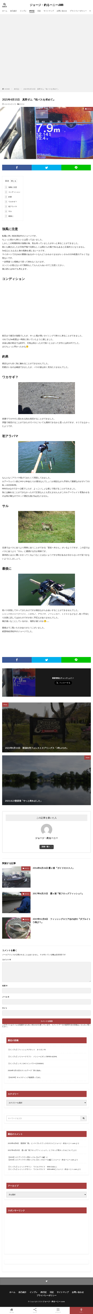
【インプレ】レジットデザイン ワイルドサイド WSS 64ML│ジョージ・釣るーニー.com (42, 1169)
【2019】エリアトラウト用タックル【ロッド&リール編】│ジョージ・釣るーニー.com (41, 1160)
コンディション (12, 192)
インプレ (23, 11)
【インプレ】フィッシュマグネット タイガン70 (27, 1050)
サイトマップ (49, 11)
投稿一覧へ (46, 847)
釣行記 (32, 11)
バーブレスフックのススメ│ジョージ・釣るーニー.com (54, 1143)
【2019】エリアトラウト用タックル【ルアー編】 (27, 1157)
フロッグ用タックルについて (62, 1150)
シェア (35, 1310)
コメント (6, 959)
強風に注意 (11, 187)
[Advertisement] (34, 51)
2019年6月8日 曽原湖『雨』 (19, 1143)
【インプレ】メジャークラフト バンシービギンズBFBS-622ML (32, 1056)
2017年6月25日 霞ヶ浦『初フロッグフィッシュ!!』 (58, 893)
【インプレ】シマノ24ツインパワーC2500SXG (26, 1063)
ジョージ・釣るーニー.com (46, 5)
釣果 (8, 197)
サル (8, 211)
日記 (39, 11)
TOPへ (81, 1310)
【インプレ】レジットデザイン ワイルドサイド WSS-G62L (31, 1167)
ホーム (4, 11)
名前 (5, 986)
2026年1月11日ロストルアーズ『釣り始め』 (25, 1070)
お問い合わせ (62, 11)
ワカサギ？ (11, 201)
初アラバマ (11, 206)
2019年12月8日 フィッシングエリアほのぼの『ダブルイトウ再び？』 (62, 920)
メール (5, 997)
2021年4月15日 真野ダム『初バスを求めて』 (41, 89)
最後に (9, 216)
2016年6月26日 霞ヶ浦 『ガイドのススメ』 (53, 868)
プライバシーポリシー (78, 11)
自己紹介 (13, 11)
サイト (4, 1008)
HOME (7, 89)
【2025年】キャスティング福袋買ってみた (24, 1077)
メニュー (58, 1310)
